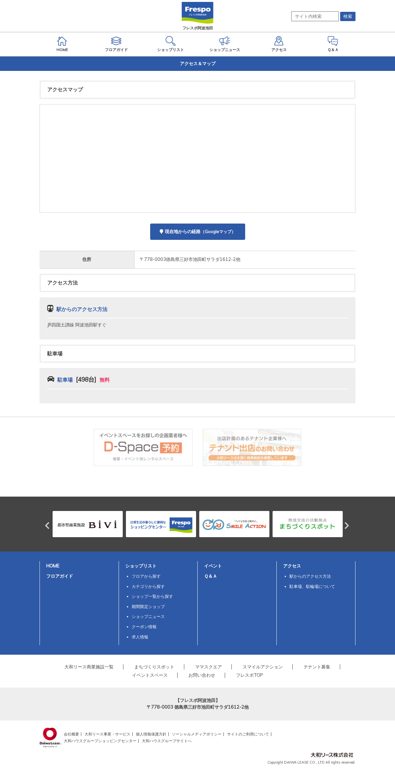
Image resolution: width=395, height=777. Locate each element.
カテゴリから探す (148, 586)
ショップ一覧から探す (152, 596)
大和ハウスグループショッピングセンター (100, 740)
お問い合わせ (201, 675)
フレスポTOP (249, 675)
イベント (213, 566)
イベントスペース (150, 675)
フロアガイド (59, 576)
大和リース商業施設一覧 (88, 667)
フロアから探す (146, 576)
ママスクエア (208, 667)
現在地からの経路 (198, 231)
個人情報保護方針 (151, 734)
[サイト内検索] (315, 16)
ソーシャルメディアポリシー (197, 734)
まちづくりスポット (154, 667)
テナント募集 (317, 667)
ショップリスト (141, 566)
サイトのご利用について (248, 734)
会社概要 (71, 734)
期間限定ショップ (148, 606)
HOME (52, 566)
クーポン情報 (144, 626)
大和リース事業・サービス (107, 734)
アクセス (292, 566)
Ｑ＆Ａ (210, 576)
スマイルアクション (263, 667)
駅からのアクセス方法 (310, 576)
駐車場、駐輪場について (312, 586)
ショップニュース (148, 616)
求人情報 (140, 636)
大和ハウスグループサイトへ (167, 740)
